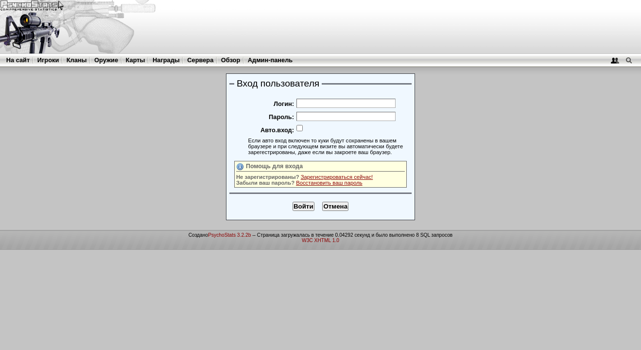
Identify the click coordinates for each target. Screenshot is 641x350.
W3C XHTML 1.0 (320, 240)
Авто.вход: (277, 130)
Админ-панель (270, 60)
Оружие (106, 60)
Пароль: (281, 117)
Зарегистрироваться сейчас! (337, 177)
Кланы (77, 60)
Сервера (200, 60)
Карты (135, 60)
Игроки (48, 60)
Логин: (284, 103)
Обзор (230, 60)
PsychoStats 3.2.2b (229, 235)
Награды (166, 60)
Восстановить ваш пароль (329, 183)
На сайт (18, 60)
